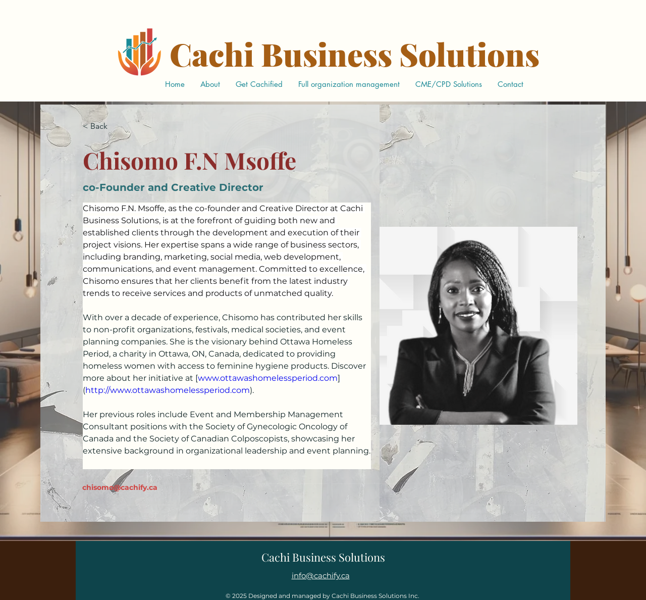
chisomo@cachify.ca (119, 487)
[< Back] (103, 126)
